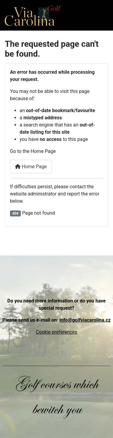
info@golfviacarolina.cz (85, 320)
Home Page (31, 166)
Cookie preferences (56, 332)
